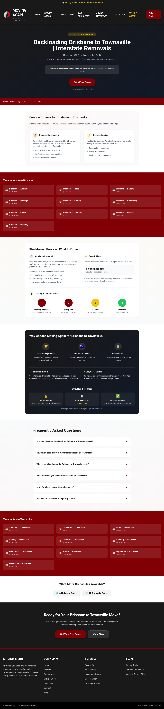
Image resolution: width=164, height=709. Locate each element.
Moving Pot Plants (93, 683)
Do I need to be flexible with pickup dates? (82, 498)
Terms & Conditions (135, 669)
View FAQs (98, 634)
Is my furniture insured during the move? (82, 487)
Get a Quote (151, 14)
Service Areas (48, 14)
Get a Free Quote (82, 82)
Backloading (67, 14)
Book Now (48, 683)
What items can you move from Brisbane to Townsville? (82, 475)
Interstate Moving (93, 674)
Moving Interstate (101, 14)
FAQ (46, 692)
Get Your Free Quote (70, 634)
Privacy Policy (82, 403)
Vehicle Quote (133, 14)
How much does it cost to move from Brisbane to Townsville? (82, 452)
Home (37, 14)
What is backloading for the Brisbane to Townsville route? (82, 464)
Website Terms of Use (135, 674)
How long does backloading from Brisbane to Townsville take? (82, 441)
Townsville (37, 102)
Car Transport (83, 14)
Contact (120, 14)
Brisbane (25, 102)
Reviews (47, 669)
